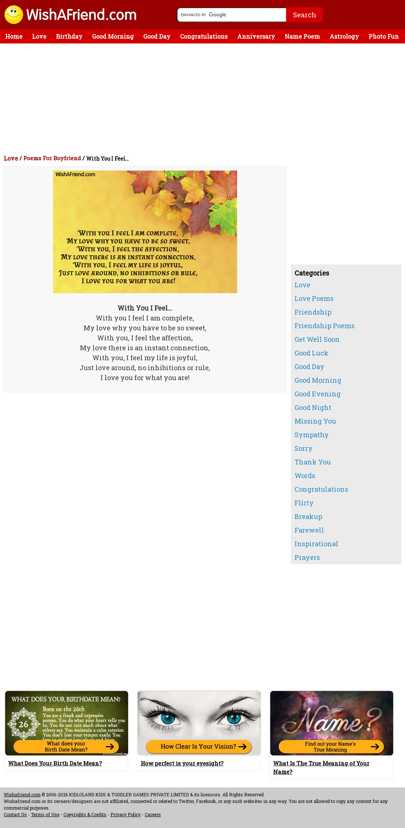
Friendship (313, 312)
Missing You (315, 421)
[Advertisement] (204, 98)
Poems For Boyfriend (52, 158)
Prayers (307, 557)
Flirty (304, 502)
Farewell (309, 530)
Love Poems (314, 298)
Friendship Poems (325, 325)
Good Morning (113, 36)
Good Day (156, 36)
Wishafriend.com (22, 794)
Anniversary (256, 36)
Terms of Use (45, 814)
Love (39, 36)
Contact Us (15, 814)
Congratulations (204, 36)
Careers (153, 814)
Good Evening (318, 393)
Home (13, 36)
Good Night (313, 407)
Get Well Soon (317, 339)
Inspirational (316, 543)
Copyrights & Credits (84, 814)
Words (305, 475)
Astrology (344, 36)
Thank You (313, 461)
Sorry (304, 448)
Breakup (308, 516)
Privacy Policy (125, 814)
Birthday (69, 36)
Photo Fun (384, 36)
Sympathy (312, 434)
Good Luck (311, 352)
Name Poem (302, 36)
